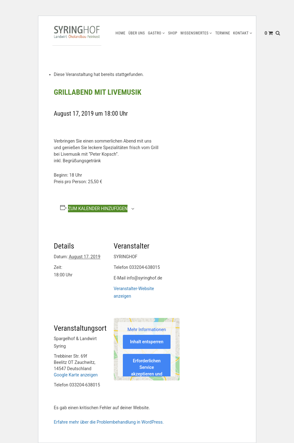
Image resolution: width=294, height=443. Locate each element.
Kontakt (241, 33)
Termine (222, 33)
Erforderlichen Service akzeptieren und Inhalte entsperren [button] (146, 374)
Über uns (136, 33)
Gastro (154, 33)
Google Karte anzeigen (76, 374)
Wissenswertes (194, 33)
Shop (172, 33)
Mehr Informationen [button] (146, 329)
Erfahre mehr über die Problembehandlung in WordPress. (109, 422)
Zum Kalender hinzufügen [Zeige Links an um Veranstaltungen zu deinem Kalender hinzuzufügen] (98, 208)
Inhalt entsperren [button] (146, 341)
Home (120, 33)
